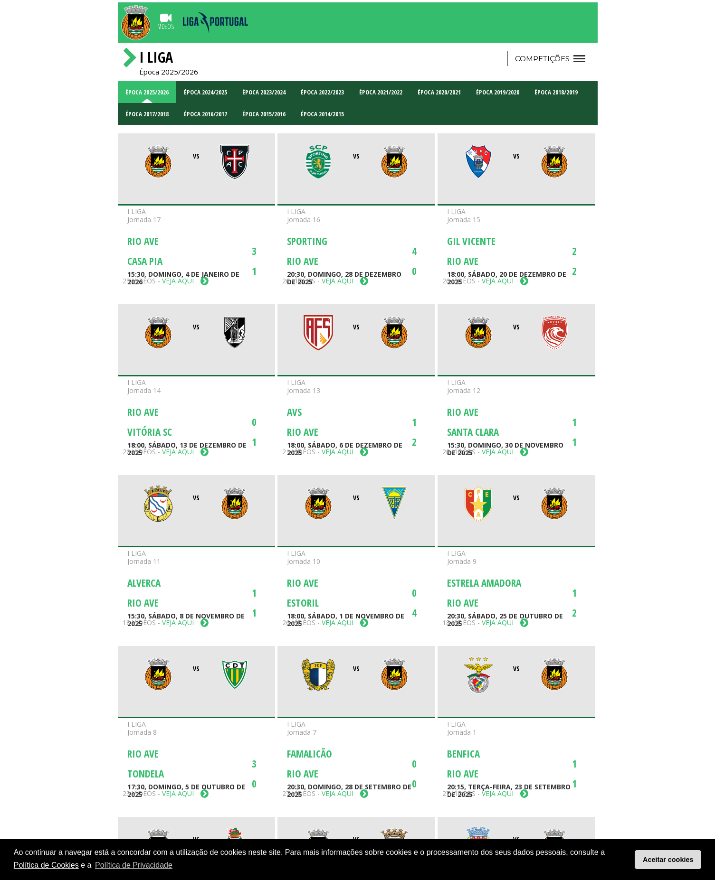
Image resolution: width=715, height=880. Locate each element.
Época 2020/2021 (439, 92)
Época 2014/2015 (322, 114)
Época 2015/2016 (264, 114)
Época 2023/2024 (264, 92)
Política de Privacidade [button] (133, 865)
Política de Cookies (46, 865)
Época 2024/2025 (205, 92)
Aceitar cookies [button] (668, 859)
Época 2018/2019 (556, 92)
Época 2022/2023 (322, 92)
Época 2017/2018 (147, 114)
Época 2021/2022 (380, 92)
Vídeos (166, 21)
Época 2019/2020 (497, 92)
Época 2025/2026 (147, 92)
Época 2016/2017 (205, 114)
